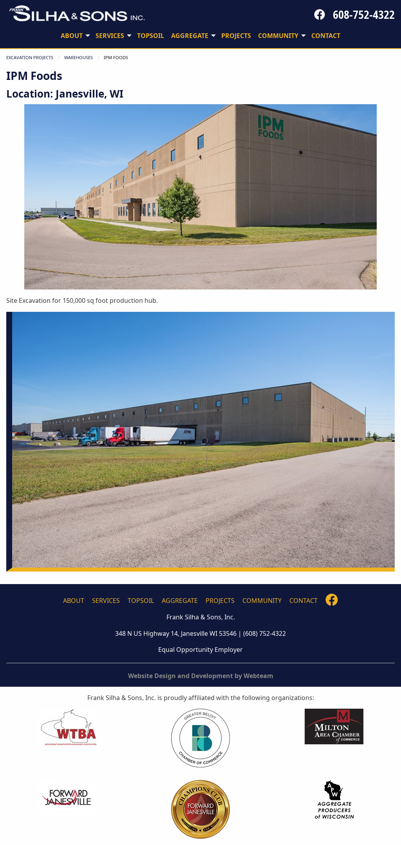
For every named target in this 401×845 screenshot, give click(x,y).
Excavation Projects (29, 57)
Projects (220, 600)
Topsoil (141, 600)
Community (262, 600)
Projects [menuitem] (236, 35)
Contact (303, 600)
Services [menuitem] (110, 35)
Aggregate (180, 600)
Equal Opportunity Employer (200, 649)
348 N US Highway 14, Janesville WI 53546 (176, 633)
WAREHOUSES (78, 57)
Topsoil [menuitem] (150, 35)
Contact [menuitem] (325, 35)
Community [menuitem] (278, 35)
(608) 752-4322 (264, 633)
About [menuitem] (72, 35)
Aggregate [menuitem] (189, 35)
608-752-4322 (364, 14)
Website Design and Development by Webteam (200, 675)
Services (106, 600)
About (73, 600)
